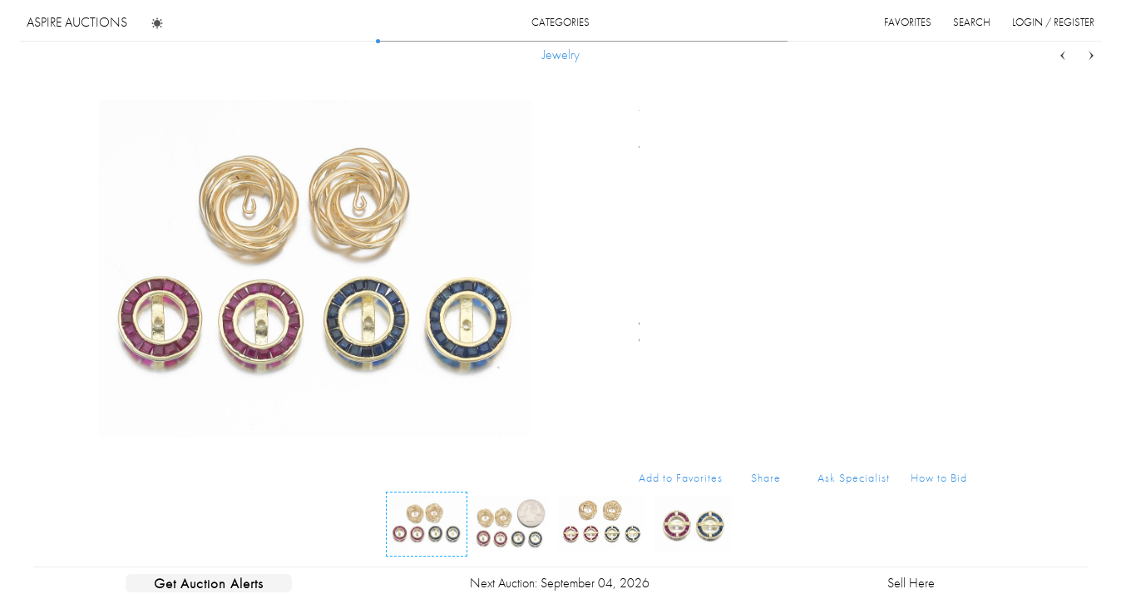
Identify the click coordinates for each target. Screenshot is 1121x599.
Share (766, 477)
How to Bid (939, 477)
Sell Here (911, 583)
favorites (907, 22)
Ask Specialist (853, 477)
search (971, 22)
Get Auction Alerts (209, 583)
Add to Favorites (681, 477)
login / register (1053, 22)
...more (954, 169)
